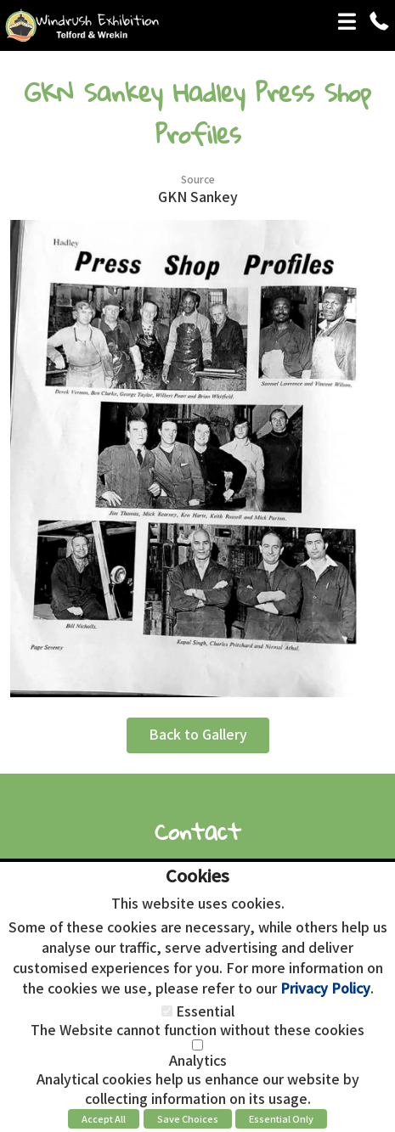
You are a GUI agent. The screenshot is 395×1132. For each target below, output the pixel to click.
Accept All (104, 1118)
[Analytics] (197, 1044)
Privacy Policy (325, 987)
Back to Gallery (198, 734)
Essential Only (281, 1118)
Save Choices (187, 1118)
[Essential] (166, 1011)
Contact (198, 831)
